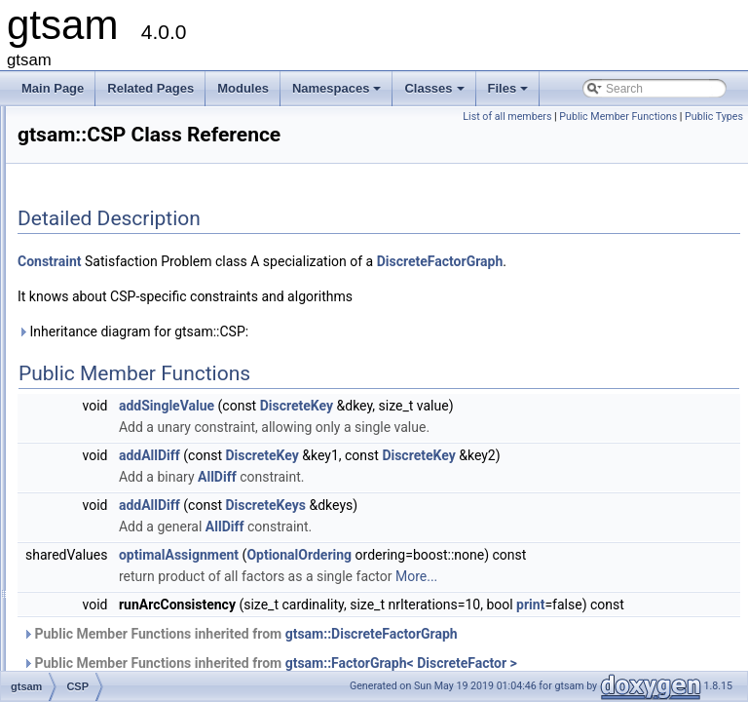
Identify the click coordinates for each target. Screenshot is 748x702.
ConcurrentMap (120, 141)
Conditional (109, 184)
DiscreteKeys (508, 575)
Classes (435, 93)
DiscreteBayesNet (126, 613)
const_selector (117, 227)
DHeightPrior (113, 549)
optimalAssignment (422, 625)
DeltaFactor (110, 484)
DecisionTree (114, 441)
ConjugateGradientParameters (159, 206)
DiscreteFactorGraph (324, 310)
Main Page (52, 88)
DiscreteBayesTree (129, 635)
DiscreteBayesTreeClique (146, 656)
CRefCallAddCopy (127, 356)
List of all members (568, 116)
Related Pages (150, 88)
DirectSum (107, 592)
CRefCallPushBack (129, 377)
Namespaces (338, 93)
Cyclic (95, 420)
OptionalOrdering (542, 625)
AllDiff (460, 547)
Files (510, 93)
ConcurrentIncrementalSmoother (164, 120)
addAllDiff (393, 504)
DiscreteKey (540, 454)
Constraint (106, 313)
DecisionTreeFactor (130, 463)
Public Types (714, 138)
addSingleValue (410, 454)
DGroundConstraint (130, 527)
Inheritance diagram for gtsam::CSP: (376, 380)
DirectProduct (115, 570)
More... (660, 668)
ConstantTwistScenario (140, 291)
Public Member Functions (679, 116)
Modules (243, 88)
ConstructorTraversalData (146, 334)
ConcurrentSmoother (134, 163)
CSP (92, 399)
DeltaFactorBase (123, 506)
